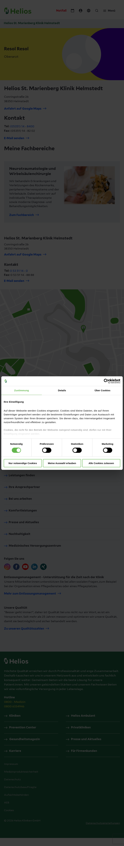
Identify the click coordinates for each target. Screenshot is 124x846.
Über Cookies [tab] (102, 390)
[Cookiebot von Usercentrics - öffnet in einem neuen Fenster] (106, 381)
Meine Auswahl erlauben (62, 463)
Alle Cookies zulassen (101, 463)
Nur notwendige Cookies (23, 463)
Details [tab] (62, 390)
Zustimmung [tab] (21, 390)
